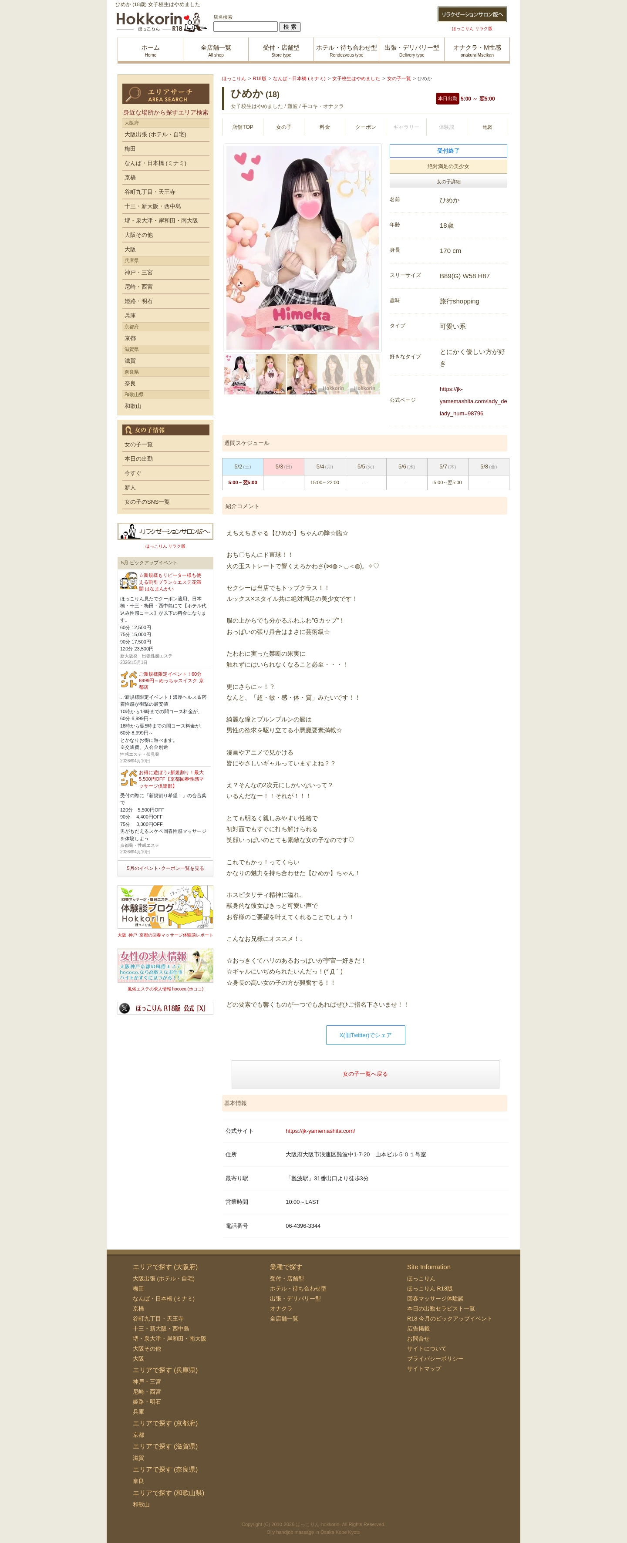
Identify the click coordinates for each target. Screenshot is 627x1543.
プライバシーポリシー (435, 1358)
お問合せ (418, 1338)
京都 (130, 338)
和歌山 (133, 406)
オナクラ (281, 1308)
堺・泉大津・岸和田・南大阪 (161, 220)
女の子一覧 (139, 444)
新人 (130, 487)
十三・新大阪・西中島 (153, 206)
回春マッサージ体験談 (435, 1298)
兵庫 (130, 315)
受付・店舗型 (287, 1278)
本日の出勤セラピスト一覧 (441, 1308)
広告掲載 (418, 1328)
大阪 (130, 249)
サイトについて (427, 1348)
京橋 (130, 177)
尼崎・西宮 (139, 286)
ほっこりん (421, 1278)
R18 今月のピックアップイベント (449, 1318)
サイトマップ (424, 1368)
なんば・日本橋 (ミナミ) (155, 163)
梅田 (130, 148)
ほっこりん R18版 (430, 1288)
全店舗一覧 (284, 1318)
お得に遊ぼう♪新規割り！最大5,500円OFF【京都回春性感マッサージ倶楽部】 (171, 779)
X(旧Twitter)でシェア (366, 1035)
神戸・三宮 (139, 272)
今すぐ (133, 473)
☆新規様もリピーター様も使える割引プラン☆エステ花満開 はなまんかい (170, 582)
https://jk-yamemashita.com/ (320, 1131)
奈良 (130, 383)
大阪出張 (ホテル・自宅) (155, 134)
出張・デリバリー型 (295, 1298)
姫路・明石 (139, 301)
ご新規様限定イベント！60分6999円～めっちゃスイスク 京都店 (171, 680)
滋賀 (130, 360)
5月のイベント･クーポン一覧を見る (165, 868)
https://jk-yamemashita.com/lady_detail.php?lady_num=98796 (484, 401)
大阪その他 (139, 235)
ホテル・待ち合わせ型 (298, 1288)
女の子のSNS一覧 (147, 502)
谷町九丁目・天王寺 (150, 192)
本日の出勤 (139, 458)
